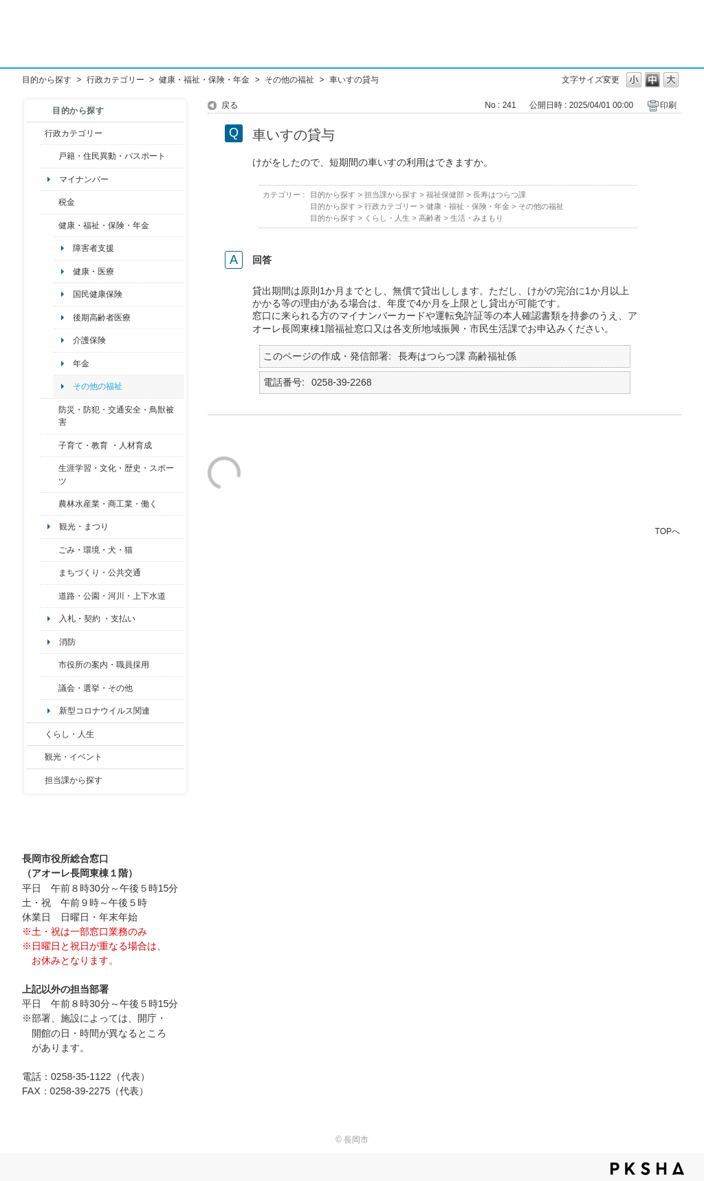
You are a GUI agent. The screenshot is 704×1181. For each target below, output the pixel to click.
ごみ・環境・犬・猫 (95, 550)
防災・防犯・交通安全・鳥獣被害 (116, 416)
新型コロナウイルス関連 (104, 711)
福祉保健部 (445, 194)
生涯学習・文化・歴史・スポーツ (116, 474)
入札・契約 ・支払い (97, 618)
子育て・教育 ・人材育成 (104, 445)
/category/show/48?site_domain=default (49, 445)
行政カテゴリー (115, 80)
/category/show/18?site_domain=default (35, 757)
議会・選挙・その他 (95, 688)
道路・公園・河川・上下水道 (112, 596)
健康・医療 (93, 271)
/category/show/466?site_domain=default (49, 688)
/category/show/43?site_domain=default (49, 474)
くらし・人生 (69, 734)
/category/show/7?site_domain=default (49, 156)
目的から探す (47, 80)
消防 (67, 642)
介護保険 (89, 340)
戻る (229, 105)
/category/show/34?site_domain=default (49, 504)
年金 (81, 363)
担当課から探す (73, 780)
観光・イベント (73, 757)
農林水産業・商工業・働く (107, 504)
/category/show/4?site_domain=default (49, 225)
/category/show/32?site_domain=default (49, 665)
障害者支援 (93, 248)
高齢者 (430, 218)
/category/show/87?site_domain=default (49, 596)
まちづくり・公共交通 (99, 572)
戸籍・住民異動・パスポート (112, 156)
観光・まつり (84, 526)
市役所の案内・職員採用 (103, 665)
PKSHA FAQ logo (647, 1169)
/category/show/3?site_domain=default (35, 133)
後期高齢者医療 (102, 317)
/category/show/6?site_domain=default (49, 572)
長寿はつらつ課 (499, 194)
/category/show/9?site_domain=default (35, 780)
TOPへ (667, 531)
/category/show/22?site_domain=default (49, 550)
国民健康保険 (97, 294)
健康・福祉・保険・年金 (204, 80)
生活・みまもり (476, 218)
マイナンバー (84, 179)
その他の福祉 (289, 80)
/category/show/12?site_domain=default (35, 734)
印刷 (668, 105)
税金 (66, 202)
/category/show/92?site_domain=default (49, 202)
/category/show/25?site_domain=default (49, 416)
